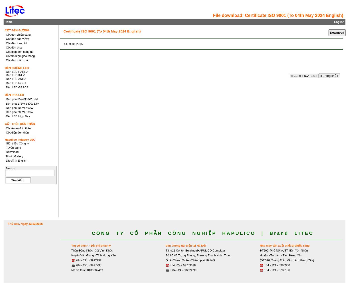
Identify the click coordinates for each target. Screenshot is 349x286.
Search (10, 168)
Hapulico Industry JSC (20, 139)
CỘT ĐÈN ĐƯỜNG (17, 30)
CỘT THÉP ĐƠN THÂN (20, 124)
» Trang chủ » (330, 75)
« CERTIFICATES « (304, 75)
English (339, 22)
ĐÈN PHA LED (14, 95)
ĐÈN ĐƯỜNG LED (17, 68)
